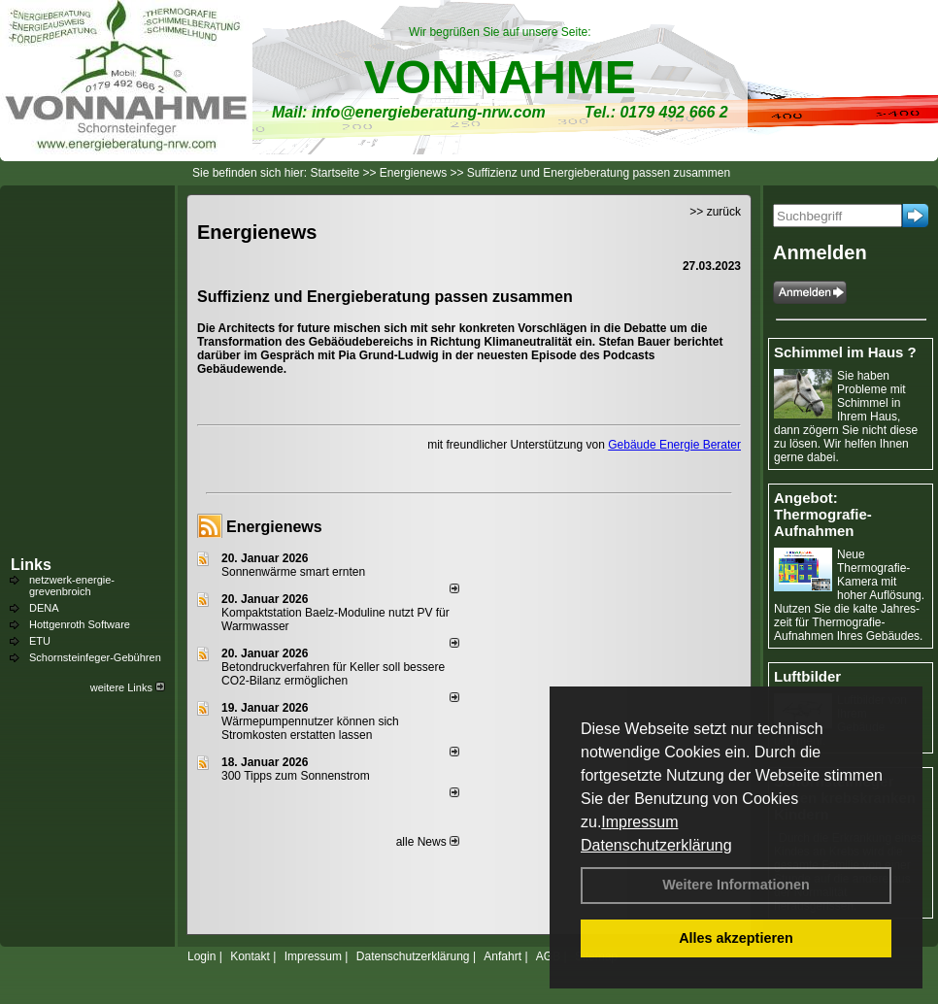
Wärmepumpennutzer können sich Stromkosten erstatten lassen (310, 728)
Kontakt (250, 956)
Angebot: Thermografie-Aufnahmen (823, 514)
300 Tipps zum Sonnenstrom (295, 776)
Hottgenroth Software (79, 624)
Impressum (639, 822)
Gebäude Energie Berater (674, 445)
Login (201, 956)
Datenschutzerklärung (656, 845)
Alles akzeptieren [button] (736, 938)
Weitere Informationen (736, 884)
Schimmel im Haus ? (845, 352)
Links (31, 564)
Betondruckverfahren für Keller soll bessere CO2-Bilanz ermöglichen (333, 673)
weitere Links (127, 687)
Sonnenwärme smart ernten (293, 572)
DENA (44, 608)
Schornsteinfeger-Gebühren (95, 657)
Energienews (274, 527)
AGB (548, 956)
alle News (427, 842)
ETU (39, 641)
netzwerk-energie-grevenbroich (72, 585)
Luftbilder (807, 676)
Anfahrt (502, 956)
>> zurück (715, 211)
